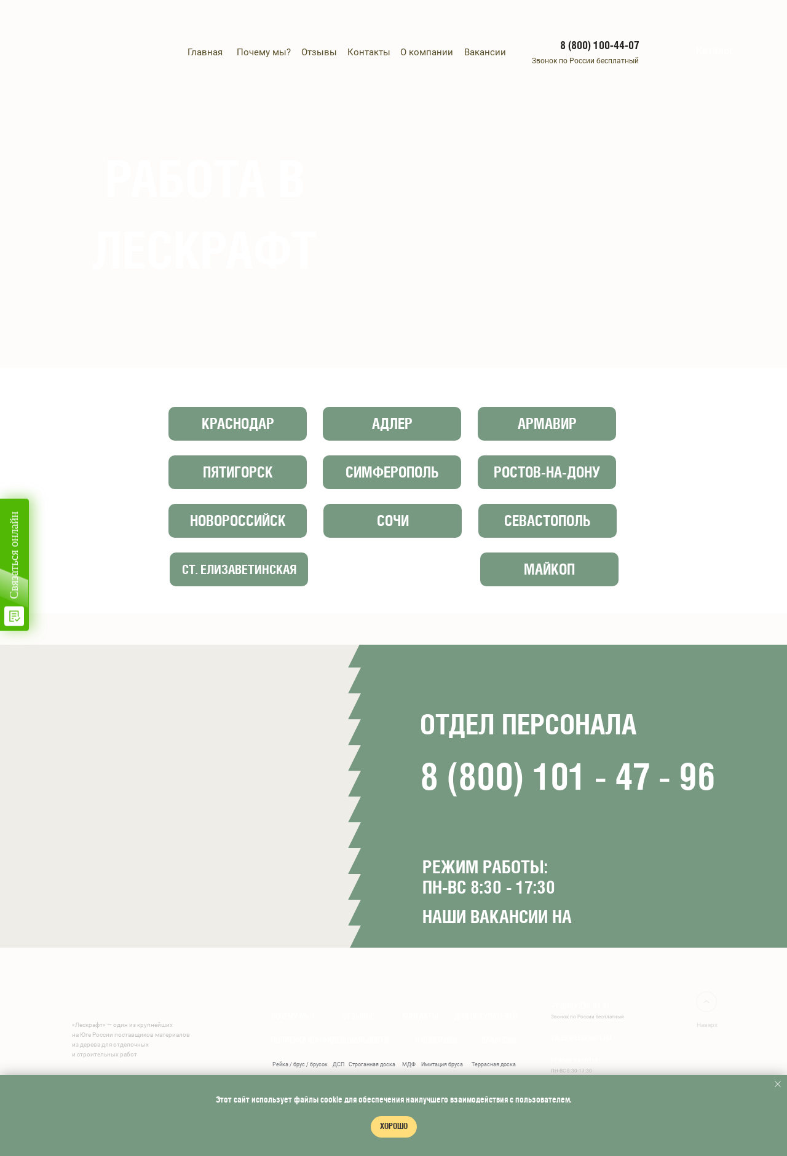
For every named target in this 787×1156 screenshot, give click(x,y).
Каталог (715, 51)
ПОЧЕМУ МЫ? (293, 1016)
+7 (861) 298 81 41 (580, 1005)
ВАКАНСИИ (498, 1040)
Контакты (368, 52)
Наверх (707, 1024)
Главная (205, 52)
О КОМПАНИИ (436, 1040)
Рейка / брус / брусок (300, 1064)
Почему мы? (264, 52)
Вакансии (485, 52)
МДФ (409, 1064)
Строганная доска (372, 1064)
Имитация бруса (442, 1064)
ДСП (338, 1064)
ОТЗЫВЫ (357, 1016)
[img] (679, 51)
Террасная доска (494, 1064)
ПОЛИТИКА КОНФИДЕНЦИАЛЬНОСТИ (330, 1040)
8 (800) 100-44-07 (599, 45)
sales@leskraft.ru (581, 1038)
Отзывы (319, 52)
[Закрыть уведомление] (778, 1084)
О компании (426, 52)
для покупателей (485, 1016)
